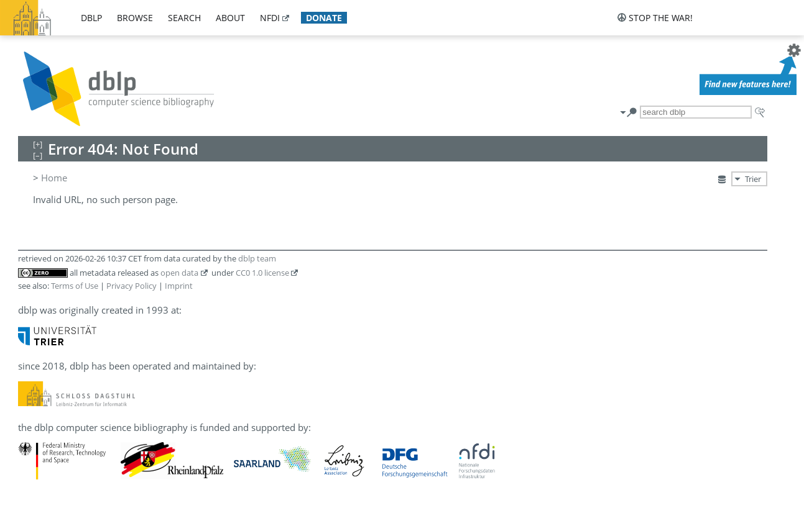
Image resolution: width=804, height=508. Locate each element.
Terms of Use (74, 285)
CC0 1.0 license (262, 272)
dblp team (257, 258)
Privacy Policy (131, 285)
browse (135, 18)
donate (324, 18)
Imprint (179, 285)
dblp (91, 18)
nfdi (270, 18)
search (184, 18)
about (230, 18)
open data (179, 272)
